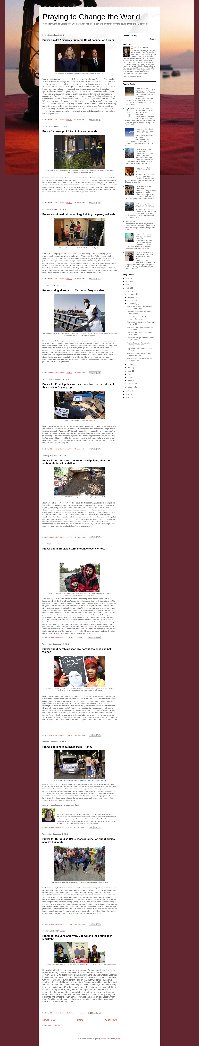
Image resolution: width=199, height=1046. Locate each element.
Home (80, 1020)
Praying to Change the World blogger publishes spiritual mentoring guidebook (144, 111)
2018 (128, 291)
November (132, 297)
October (131, 300)
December (132, 294)
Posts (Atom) (57, 1025)
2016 (128, 394)
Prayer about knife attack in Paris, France (67, 746)
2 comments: (80, 637)
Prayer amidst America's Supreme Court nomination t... (139, 307)
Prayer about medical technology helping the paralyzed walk (78, 214)
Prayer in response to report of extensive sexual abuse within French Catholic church (145, 255)
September (132, 304)
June (130, 371)
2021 (128, 282)
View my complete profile (132, 76)
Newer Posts (48, 1020)
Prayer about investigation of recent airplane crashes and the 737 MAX (144, 131)
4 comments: (80, 1013)
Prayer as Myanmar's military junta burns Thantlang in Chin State (144, 151)
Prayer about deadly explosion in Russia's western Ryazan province (144, 205)
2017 (128, 391)
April (129, 377)
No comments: (79, 120)
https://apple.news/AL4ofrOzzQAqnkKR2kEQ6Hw (79, 595)
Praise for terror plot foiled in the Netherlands (69, 131)
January (131, 387)
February (131, 384)
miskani (103, 1039)
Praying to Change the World (91, 16)
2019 (128, 288)
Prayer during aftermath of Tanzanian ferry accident (73, 290)
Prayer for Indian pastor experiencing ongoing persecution (144, 236)
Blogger (119, 1039)
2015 (128, 398)
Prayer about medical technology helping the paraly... (139, 318)
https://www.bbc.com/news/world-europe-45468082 (72, 780)
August (130, 364)
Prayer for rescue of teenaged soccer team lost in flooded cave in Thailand (145, 90)
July (129, 368)
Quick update (130, 221)
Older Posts (111, 1020)
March (130, 381)
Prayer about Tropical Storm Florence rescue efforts (73, 548)
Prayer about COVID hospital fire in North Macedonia (143, 170)
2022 (128, 278)
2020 (128, 285)
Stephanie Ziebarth (141, 47)
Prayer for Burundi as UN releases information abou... (139, 354)
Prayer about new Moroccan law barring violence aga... (139, 344)
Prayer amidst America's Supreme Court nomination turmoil (78, 40)
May (129, 374)
